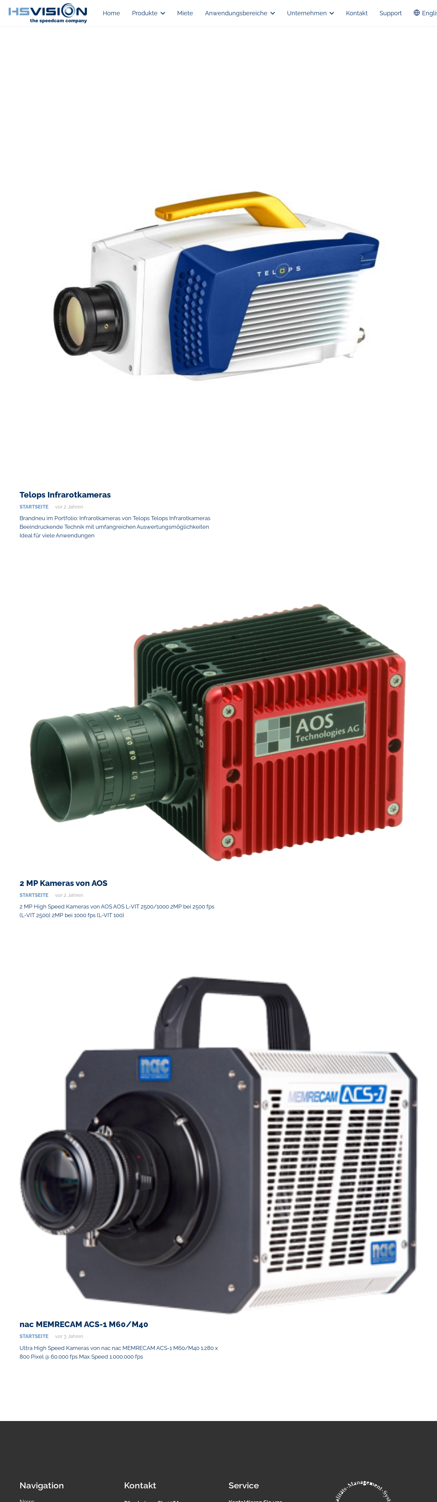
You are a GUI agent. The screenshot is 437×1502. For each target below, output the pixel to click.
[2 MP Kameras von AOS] (219, 734)
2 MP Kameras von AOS (64, 883)
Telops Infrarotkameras (65, 495)
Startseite (34, 507)
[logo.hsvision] (48, 13)
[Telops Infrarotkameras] (219, 286)
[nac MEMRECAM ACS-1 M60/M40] (219, 1145)
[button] (161, 13)
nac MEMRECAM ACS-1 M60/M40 (84, 1324)
